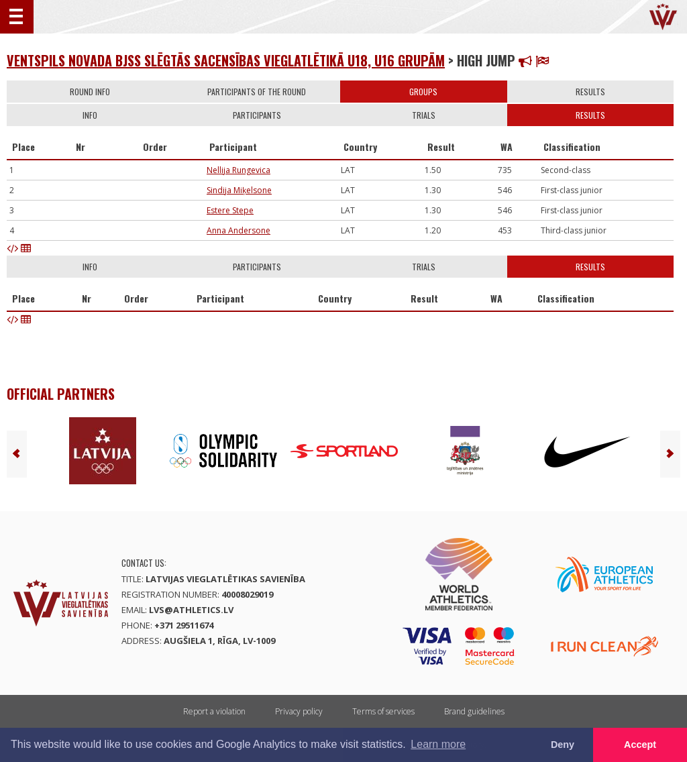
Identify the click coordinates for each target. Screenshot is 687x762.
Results (590, 91)
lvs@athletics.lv (191, 610)
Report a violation (214, 711)
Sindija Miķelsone (239, 190)
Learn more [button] (438, 744)
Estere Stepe (230, 210)
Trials (423, 115)
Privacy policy (299, 711)
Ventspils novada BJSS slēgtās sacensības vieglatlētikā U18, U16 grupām (226, 60)
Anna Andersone (238, 230)
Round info (90, 91)
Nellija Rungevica (238, 170)
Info (90, 115)
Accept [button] (640, 744)
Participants (257, 115)
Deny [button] (562, 744)
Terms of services (383, 711)
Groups (423, 91)
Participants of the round (256, 91)
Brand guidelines (474, 711)
